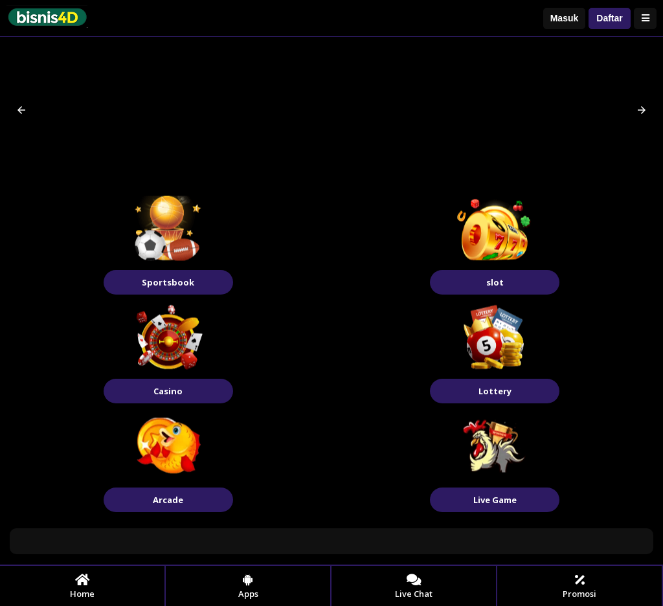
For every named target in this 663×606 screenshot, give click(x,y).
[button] (21, 110)
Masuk (564, 18)
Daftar (609, 18)
